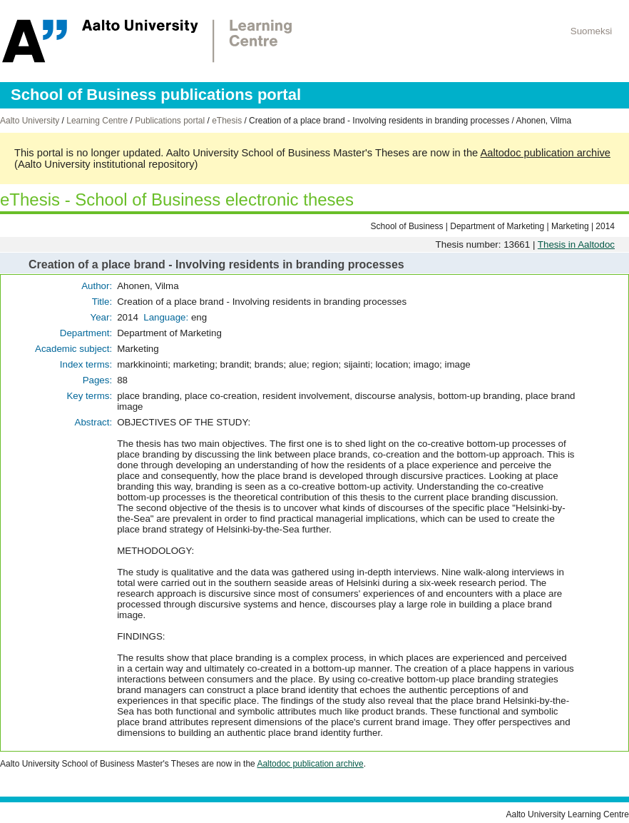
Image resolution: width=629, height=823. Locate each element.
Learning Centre (97, 121)
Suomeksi (592, 31)
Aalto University (29, 121)
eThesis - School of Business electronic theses (177, 199)
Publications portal (170, 121)
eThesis (227, 121)
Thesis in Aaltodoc (576, 244)
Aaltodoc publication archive (545, 152)
